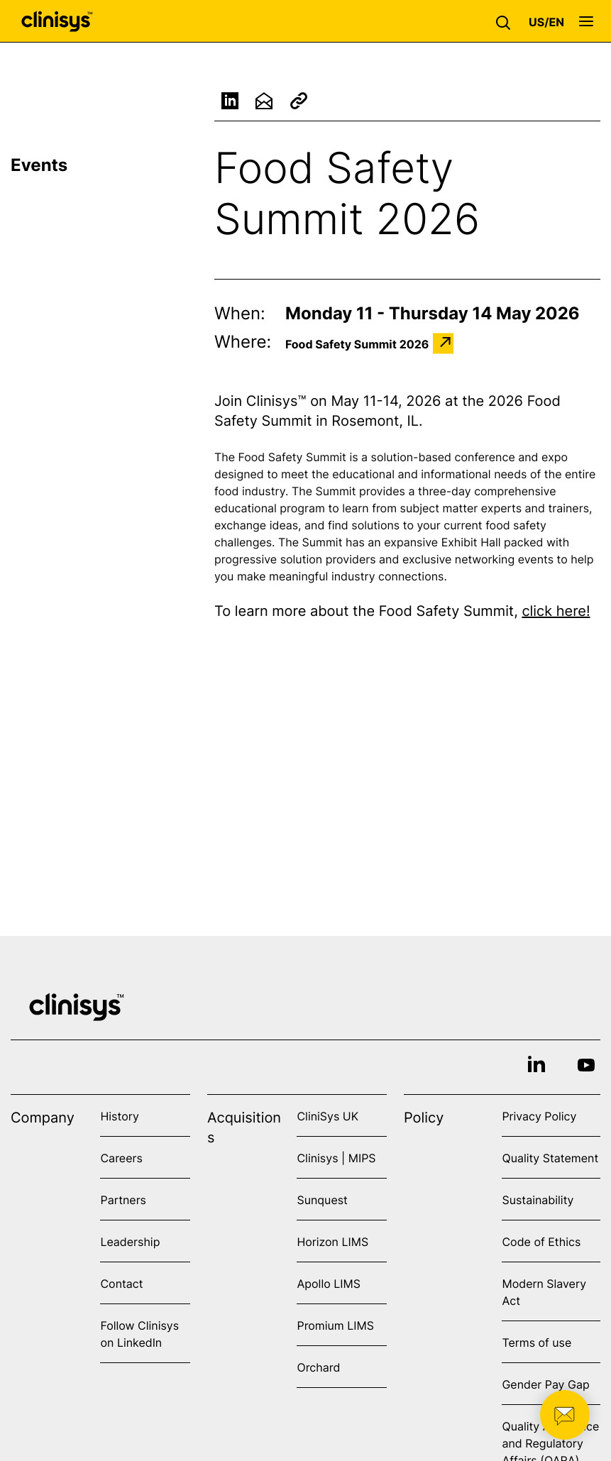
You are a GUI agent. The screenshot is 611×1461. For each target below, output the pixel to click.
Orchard (318, 1367)
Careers (121, 1158)
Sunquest (322, 1200)
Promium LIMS (335, 1325)
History (119, 1116)
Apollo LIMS (328, 1284)
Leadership (130, 1242)
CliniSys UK (327, 1116)
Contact (121, 1284)
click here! (556, 610)
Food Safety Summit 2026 (357, 343)
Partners (123, 1200)
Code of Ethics (541, 1242)
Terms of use (536, 1342)
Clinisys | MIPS (336, 1158)
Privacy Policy (539, 1116)
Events (39, 165)
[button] (507, 21)
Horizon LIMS (332, 1242)
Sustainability (537, 1200)
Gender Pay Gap (545, 1384)
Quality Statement (550, 1158)
